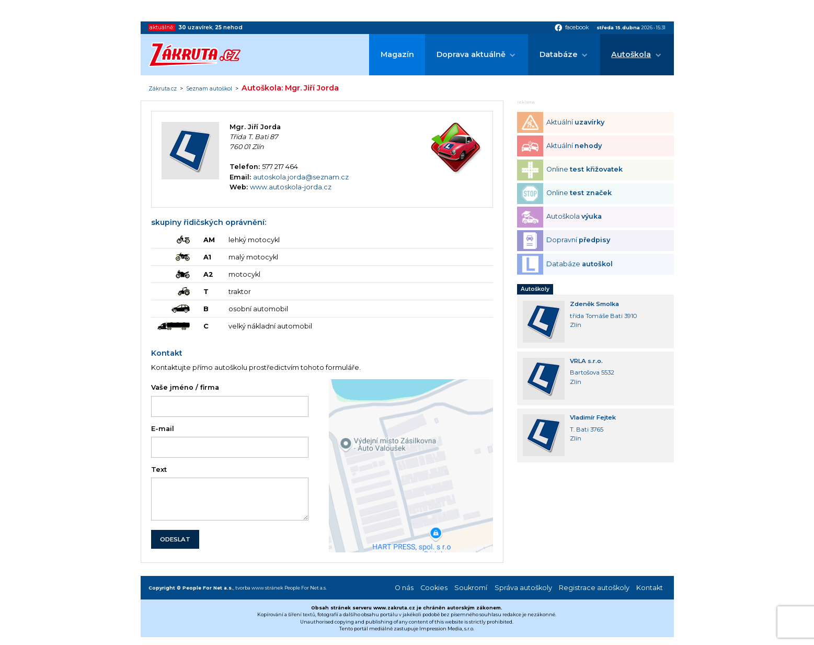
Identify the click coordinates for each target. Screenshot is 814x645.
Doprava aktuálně (471, 54)
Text (159, 469)
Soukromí (470, 588)
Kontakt (649, 588)
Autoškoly (535, 289)
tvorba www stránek (259, 588)
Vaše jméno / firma (185, 387)
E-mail (162, 429)
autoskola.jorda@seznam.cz (301, 177)
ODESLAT (175, 539)
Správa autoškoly (523, 588)
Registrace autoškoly (594, 588)
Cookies (434, 588)
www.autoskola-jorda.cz (290, 187)
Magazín (397, 54)
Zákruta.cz (162, 89)
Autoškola (631, 54)
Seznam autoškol (209, 89)
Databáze (559, 54)
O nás (404, 588)
